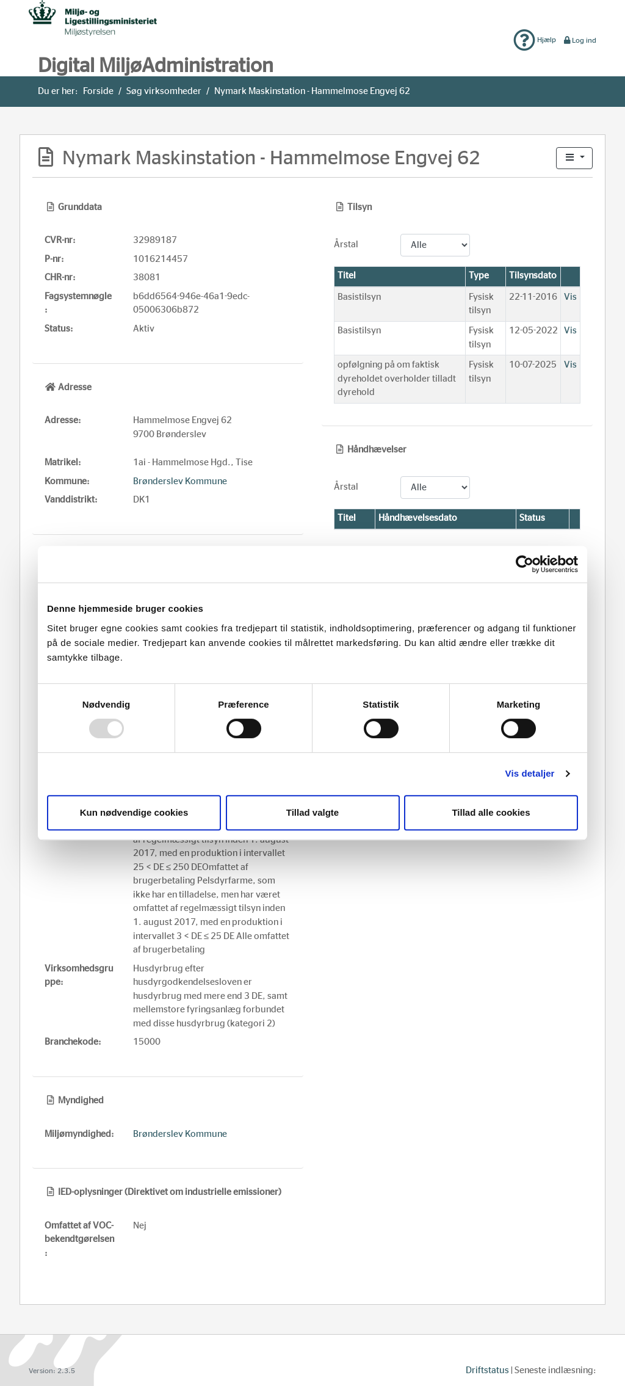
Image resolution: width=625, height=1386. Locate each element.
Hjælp (534, 39)
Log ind (579, 40)
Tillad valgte (312, 812)
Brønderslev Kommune (180, 481)
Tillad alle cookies (491, 812)
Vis (570, 297)
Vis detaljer (530, 773)
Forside (98, 91)
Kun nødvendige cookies (134, 812)
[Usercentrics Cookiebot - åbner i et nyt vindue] (524, 564)
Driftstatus (487, 1370)
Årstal (346, 244)
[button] (574, 158)
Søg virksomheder (163, 91)
